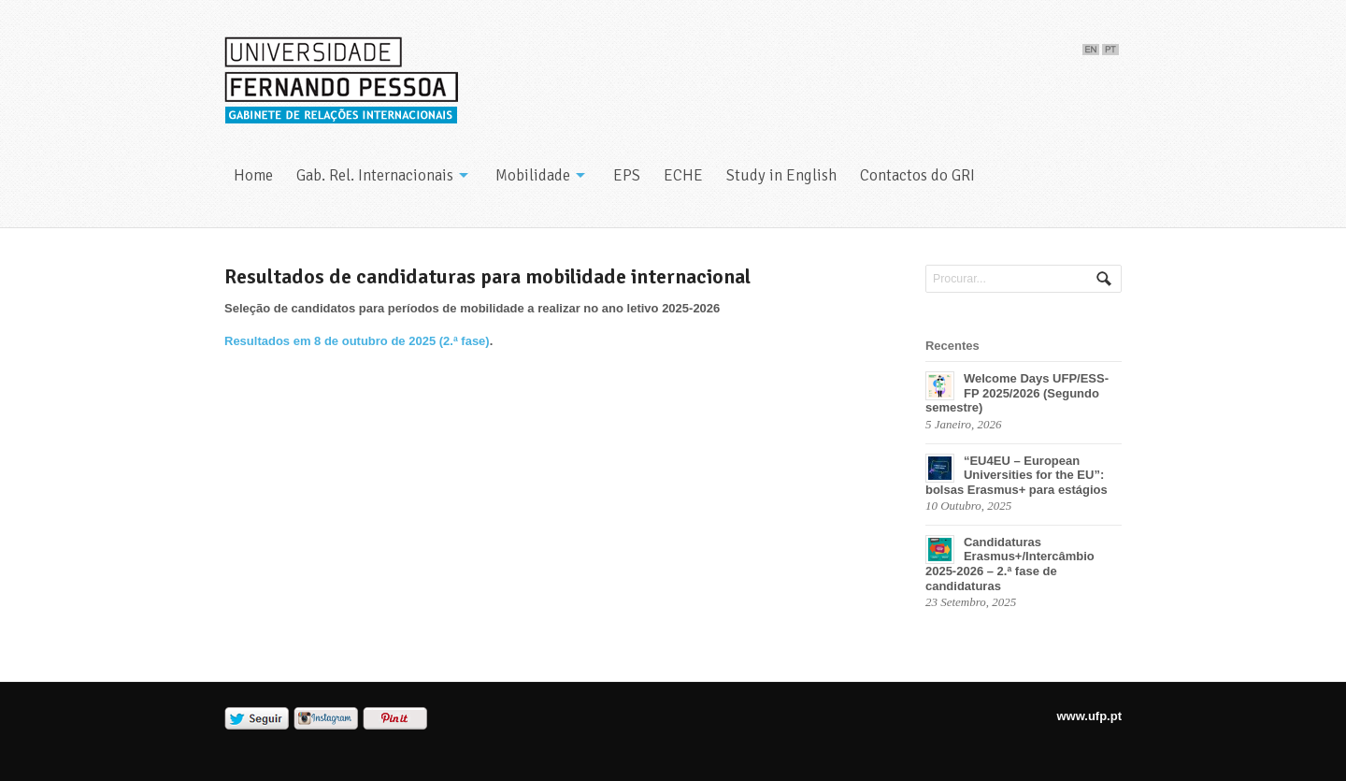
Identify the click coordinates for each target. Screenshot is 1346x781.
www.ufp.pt (1089, 716)
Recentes (952, 346)
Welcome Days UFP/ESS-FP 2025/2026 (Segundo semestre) (1017, 392)
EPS (626, 175)
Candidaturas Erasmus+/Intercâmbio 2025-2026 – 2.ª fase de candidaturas (1010, 564)
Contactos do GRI (917, 175)
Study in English (781, 175)
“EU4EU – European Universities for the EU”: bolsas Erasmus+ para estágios (1016, 475)
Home (253, 175)
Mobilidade (532, 175)
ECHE (683, 175)
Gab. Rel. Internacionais (374, 175)
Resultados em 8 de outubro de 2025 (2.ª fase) (357, 341)
